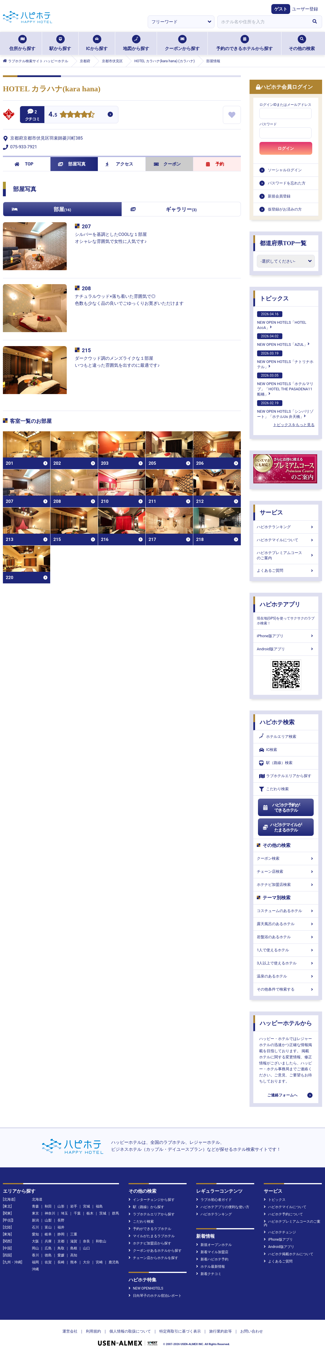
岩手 (73, 1206)
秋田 (48, 1206)
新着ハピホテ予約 (212, 1259)
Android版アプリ (286, 649)
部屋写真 (72, 164)
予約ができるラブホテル (150, 1229)
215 (86, 350)
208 (86, 288)
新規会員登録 (279, 196)
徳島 (48, 1255)
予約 (215, 164)
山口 (86, 1248)
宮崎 (99, 1262)
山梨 (48, 1220)
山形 (60, 1206)
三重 (73, 1234)
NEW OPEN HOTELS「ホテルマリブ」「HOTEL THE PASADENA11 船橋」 (285, 384)
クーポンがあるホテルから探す (155, 1251)
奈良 (86, 1241)
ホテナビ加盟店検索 (286, 884)
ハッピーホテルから (286, 1023)
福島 (99, 1206)
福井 (60, 1227)
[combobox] (262, 21)
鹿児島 (114, 1262)
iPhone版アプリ (286, 636)
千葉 (77, 1213)
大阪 (35, 1241)
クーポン (167, 164)
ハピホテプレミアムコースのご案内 (286, 555)
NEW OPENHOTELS (146, 1288)
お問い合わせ (251, 1331)
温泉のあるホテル (286, 976)
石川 (35, 1227)
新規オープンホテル (214, 1245)
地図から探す (136, 43)
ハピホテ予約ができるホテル (281, 807)
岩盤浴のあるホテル (286, 937)
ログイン (286, 148)
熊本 (73, 1262)
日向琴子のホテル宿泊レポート (155, 1296)
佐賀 (48, 1262)
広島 (48, 1248)
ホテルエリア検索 (277, 736)
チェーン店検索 (286, 871)
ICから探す (96, 43)
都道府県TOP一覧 (283, 243)
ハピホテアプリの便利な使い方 (222, 1207)
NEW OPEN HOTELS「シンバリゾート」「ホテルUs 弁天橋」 (285, 409)
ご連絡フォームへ (282, 1095)
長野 (60, 1220)
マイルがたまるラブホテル (152, 1236)
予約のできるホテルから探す (244, 43)
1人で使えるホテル (286, 950)
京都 (60, 1241)
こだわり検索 (274, 789)
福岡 (35, 1262)
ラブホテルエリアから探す (285, 776)
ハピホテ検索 (277, 722)
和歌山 (101, 1241)
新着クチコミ (208, 1274)
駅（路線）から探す (146, 1207)
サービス (271, 512)
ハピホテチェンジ (280, 1232)
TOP (24, 164)
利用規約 (93, 1331)
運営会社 (69, 1331)
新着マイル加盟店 (212, 1252)
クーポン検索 (286, 858)
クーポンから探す (182, 43)
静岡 (60, 1234)
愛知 (35, 1234)
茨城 (102, 1213)
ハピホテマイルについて (286, 540)
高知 (73, 1255)
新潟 (35, 1220)
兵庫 (48, 1241)
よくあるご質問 (286, 570)
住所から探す (22, 43)
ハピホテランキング (286, 527)
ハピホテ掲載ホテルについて (288, 1254)
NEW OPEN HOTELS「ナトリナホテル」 (285, 359)
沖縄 (35, 1269)
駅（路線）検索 (275, 763)
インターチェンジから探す (152, 1200)
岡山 (35, 1248)
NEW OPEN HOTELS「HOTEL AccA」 (281, 320)
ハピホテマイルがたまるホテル (282, 827)
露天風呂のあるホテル (286, 924)
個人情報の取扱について (130, 1331)
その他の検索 (302, 43)
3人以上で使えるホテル (286, 963)
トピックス (274, 298)
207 (86, 226)
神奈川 (50, 1213)
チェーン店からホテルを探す (153, 1258)
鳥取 (60, 1248)
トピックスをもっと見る (294, 425)
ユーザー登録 (305, 9)
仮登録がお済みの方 (285, 209)
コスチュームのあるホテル (286, 911)
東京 (35, 1213)
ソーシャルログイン (285, 170)
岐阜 (48, 1234)
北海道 (37, 1199)
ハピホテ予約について (283, 1214)
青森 (35, 1206)
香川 (35, 1255)
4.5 (52, 115)
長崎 (60, 1262)
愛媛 (60, 1255)
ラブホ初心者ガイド (214, 1200)
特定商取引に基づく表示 (180, 1331)
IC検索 (268, 749)
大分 (86, 1262)
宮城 (86, 1206)
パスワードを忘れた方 (287, 183)
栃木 (89, 1213)
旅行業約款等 (220, 1331)
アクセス (119, 164)
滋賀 (73, 1241)
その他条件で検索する (286, 989)
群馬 (115, 1213)
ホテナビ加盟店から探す (150, 1243)
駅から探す (60, 43)
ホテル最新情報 (210, 1267)
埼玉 (64, 1213)
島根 (73, 1248)
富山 (48, 1227)
